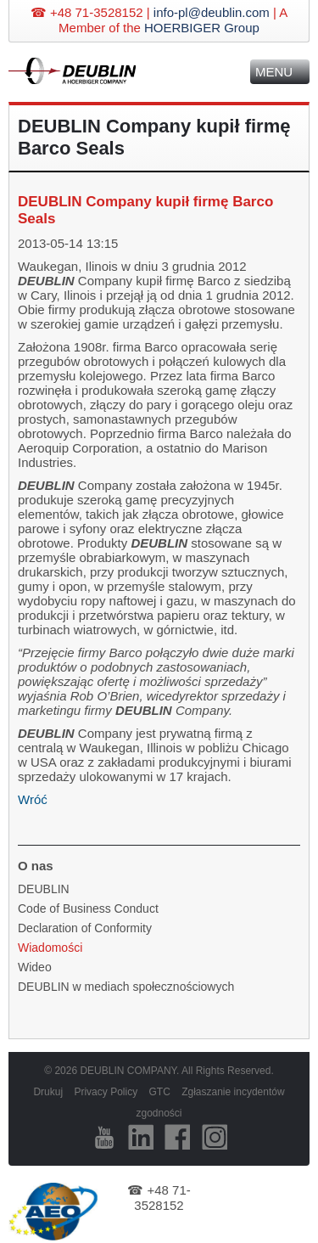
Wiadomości (50, 947)
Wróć (32, 799)
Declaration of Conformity (85, 928)
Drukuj (48, 1092)
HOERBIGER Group (201, 27)
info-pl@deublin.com (211, 12)
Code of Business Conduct (88, 908)
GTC (159, 1092)
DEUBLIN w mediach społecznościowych (126, 986)
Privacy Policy (105, 1092)
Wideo (35, 967)
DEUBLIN (44, 889)
